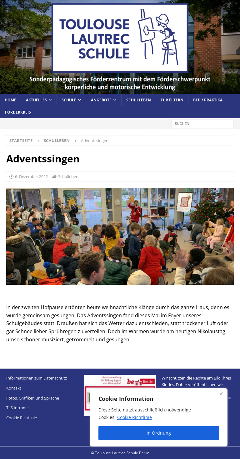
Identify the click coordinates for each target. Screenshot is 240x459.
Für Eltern (172, 100)
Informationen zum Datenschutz (36, 378)
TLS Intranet (17, 408)
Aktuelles (36, 100)
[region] (159, 417)
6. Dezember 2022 (31, 176)
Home (10, 100)
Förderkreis (18, 112)
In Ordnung (159, 433)
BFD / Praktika (207, 100)
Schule (69, 100)
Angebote (101, 100)
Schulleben (138, 100)
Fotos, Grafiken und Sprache (32, 398)
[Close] (221, 393)
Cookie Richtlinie (134, 417)
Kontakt (13, 388)
